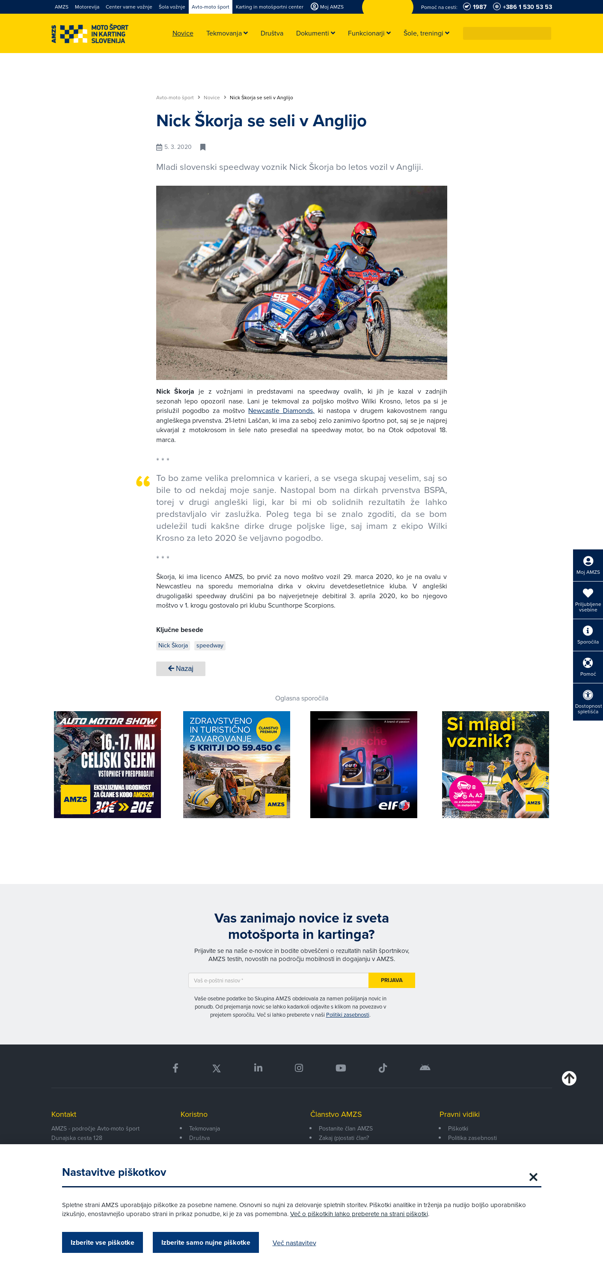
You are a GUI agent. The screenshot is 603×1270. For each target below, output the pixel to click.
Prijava (392, 980)
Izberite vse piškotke (102, 1242)
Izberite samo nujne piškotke (205, 1242)
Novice (215, 98)
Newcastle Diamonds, (281, 410)
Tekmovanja (204, 1128)
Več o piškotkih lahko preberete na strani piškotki (359, 1213)
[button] (545, 33)
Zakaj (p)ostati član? (344, 1138)
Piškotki (458, 1128)
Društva (199, 1138)
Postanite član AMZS (346, 1128)
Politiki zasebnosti (347, 1014)
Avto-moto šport (178, 98)
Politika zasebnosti (472, 1138)
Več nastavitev (294, 1242)
